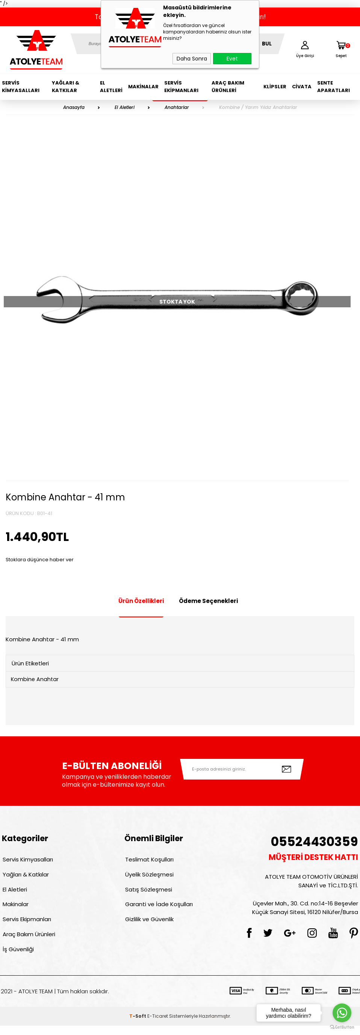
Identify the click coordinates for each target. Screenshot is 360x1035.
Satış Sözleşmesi (147, 893)
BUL (267, 43)
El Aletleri (111, 86)
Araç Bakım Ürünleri (228, 86)
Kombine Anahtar (36, 680)
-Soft (138, 1025)
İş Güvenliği (17, 958)
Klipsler (274, 86)
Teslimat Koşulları (148, 861)
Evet (232, 58)
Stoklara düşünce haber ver (40, 559)
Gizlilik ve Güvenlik (148, 925)
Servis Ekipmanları (181, 86)
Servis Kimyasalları (20, 86)
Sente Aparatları (333, 86)
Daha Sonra (192, 58)
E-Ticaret (157, 1025)
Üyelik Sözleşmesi (148, 877)
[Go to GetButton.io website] (342, 1027)
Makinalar (143, 86)
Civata (302, 86)
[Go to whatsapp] (342, 1012)
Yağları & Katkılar (65, 86)
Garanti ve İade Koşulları (158, 909)
